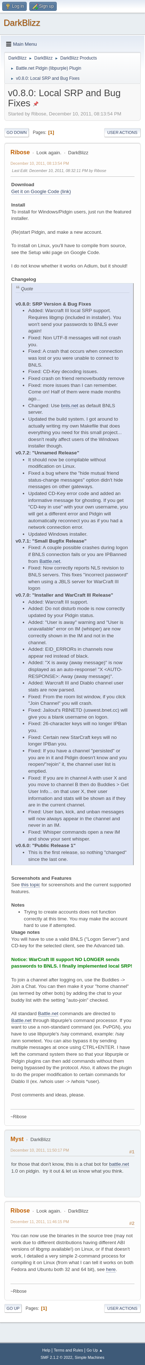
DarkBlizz (22, 23)
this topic (30, 884)
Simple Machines (90, 1357)
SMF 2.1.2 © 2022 (56, 1357)
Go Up (13, 1308)
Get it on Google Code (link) (41, 191)
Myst (17, 1139)
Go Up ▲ (94, 1350)
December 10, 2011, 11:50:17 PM (39, 1150)
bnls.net (69, 405)
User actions (122, 132)
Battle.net (49, 561)
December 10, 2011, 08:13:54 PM (39, 163)
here (111, 1269)
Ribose (20, 152)
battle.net (119, 1164)
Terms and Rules (68, 1350)
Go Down (17, 132)
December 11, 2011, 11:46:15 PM (39, 1221)
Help (46, 1350)
